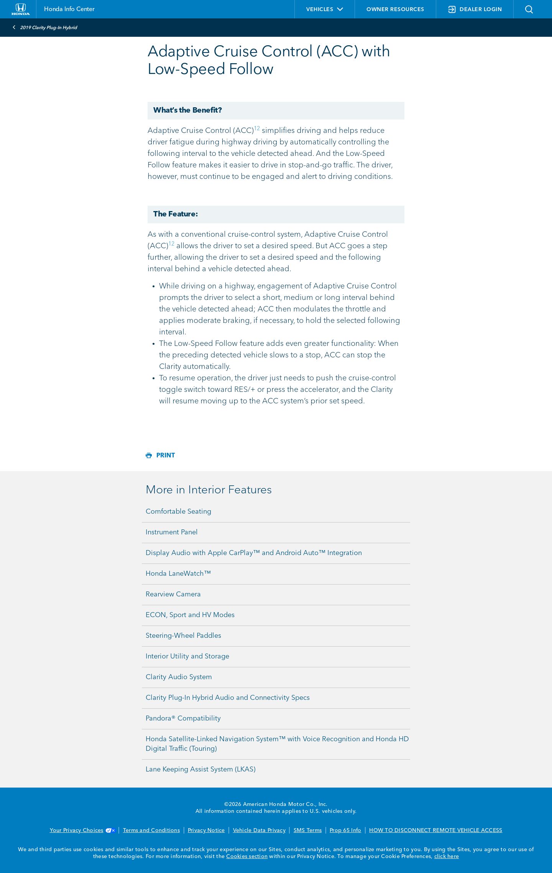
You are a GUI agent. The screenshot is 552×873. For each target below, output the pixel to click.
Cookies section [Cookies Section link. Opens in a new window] (247, 856)
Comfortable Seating (178, 511)
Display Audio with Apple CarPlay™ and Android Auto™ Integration (254, 553)
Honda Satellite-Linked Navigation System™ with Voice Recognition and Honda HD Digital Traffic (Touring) (277, 744)
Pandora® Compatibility (183, 718)
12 (257, 128)
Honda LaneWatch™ (178, 573)
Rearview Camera (173, 594)
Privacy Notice (206, 830)
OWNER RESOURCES (395, 9)
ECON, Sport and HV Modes (190, 615)
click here (446, 856)
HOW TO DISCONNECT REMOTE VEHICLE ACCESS (435, 830)
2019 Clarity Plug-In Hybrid (44, 27)
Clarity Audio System (179, 677)
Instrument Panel (172, 532)
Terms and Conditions (151, 830)
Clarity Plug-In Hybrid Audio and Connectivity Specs (228, 697)
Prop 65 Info (345, 830)
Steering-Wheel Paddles (183, 635)
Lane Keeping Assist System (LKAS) (200, 769)
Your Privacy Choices (82, 830)
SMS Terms (308, 830)
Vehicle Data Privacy (259, 830)
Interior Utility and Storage (187, 656)
